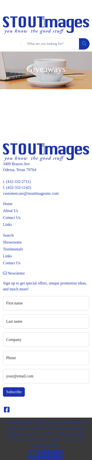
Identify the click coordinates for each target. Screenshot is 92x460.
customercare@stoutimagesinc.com (31, 193)
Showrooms (12, 242)
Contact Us (12, 217)
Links (7, 224)
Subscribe (14, 392)
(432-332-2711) (18, 181)
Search (8, 235)
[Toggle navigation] (7, 43)
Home (8, 204)
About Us (10, 211)
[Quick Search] (50, 44)
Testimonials (13, 249)
